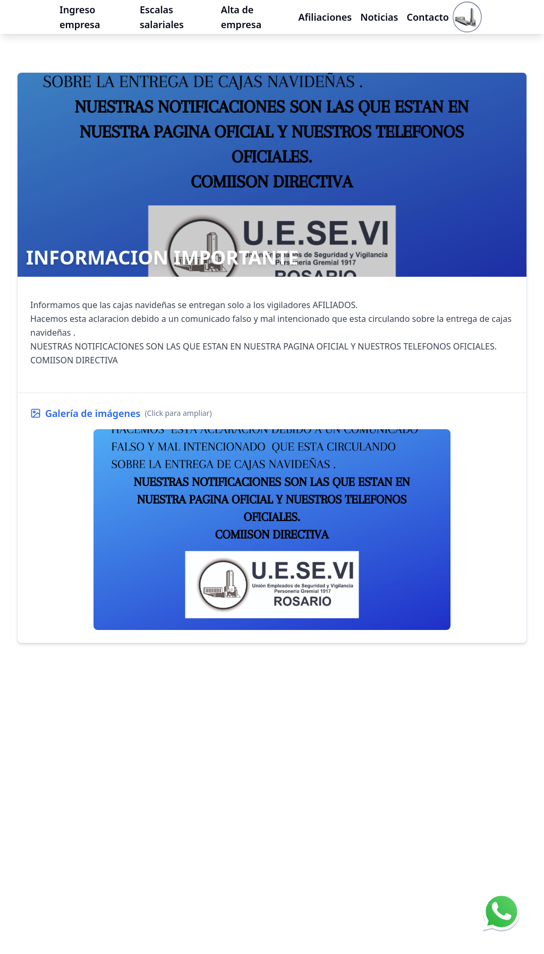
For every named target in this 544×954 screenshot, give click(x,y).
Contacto (427, 11)
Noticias (379, 11)
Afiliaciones (325, 11)
